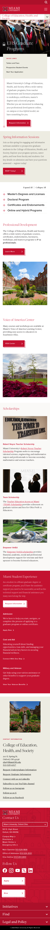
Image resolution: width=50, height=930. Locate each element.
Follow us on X (10, 792)
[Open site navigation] (45, 9)
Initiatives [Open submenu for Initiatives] (10, 906)
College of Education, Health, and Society (20, 17)
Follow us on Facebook (13, 797)
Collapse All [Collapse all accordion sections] (41, 187)
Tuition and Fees (12, 63)
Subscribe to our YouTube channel (19, 783)
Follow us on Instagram (13, 788)
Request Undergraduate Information (19, 769)
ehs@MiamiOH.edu (12, 762)
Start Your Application (14, 72)
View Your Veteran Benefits (14, 684)
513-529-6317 (9, 765)
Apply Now (7, 630)
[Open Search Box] (46, 2)
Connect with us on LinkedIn (16, 779)
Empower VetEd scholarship (20, 551)
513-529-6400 (20, 857)
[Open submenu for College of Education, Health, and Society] (47, 17)
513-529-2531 (26, 853)
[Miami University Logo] (11, 9)
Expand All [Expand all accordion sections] (27, 187)
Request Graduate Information (17, 774)
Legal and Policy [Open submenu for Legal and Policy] (15, 921)
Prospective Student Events (17, 68)
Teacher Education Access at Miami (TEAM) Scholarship (21, 503)
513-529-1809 (21, 849)
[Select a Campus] (25, 824)
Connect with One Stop (12, 659)
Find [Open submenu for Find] (6, 914)
